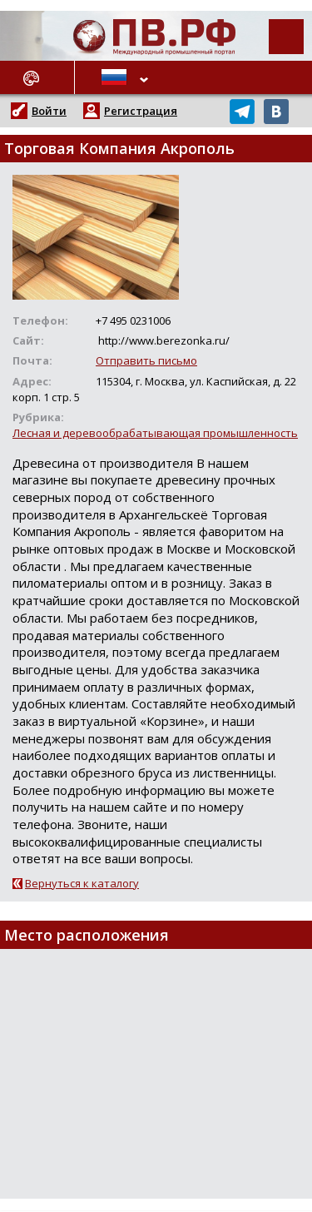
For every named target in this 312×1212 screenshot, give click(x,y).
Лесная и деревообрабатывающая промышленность (155, 432)
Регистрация (140, 110)
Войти (49, 110)
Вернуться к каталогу (82, 883)
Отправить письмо (146, 360)
